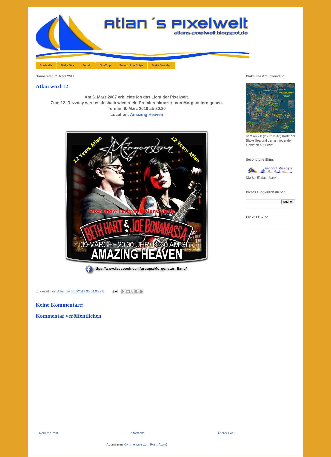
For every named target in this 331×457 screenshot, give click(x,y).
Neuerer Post (48, 433)
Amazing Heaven (146, 114)
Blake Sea (67, 65)
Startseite (46, 65)
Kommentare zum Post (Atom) (145, 444)
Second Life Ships (131, 65)
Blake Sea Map (161, 65)
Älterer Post (226, 433)
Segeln (86, 65)
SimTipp (105, 65)
